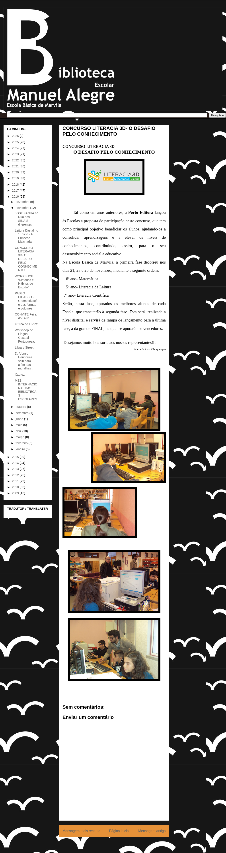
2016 (16, 196)
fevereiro (22, 443)
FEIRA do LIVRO (26, 324)
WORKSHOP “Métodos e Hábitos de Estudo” (24, 281)
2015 (16, 457)
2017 (16, 190)
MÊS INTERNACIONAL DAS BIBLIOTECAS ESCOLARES (26, 390)
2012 (16, 475)
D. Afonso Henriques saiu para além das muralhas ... (24, 361)
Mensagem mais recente (81, 831)
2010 (16, 487)
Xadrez (20, 374)
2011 (16, 481)
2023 (16, 154)
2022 (16, 160)
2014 (16, 463)
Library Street (24, 347)
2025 (16, 142)
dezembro (23, 202)
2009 (16, 493)
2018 (16, 184)
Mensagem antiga (152, 831)
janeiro (21, 449)
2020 (16, 172)
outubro (21, 407)
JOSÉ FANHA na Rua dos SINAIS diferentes (26, 218)
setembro (22, 413)
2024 (16, 148)
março (20, 437)
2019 (16, 178)
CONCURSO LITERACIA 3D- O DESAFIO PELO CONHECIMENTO (26, 259)
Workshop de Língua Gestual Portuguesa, (25, 335)
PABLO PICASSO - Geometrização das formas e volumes (26, 301)
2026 (16, 136)
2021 (16, 166)
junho (20, 419)
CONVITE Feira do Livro (26, 316)
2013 (16, 469)
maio (19, 425)
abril (19, 431)
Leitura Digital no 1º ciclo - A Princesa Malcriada (26, 236)
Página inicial (119, 831)
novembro (23, 208)
